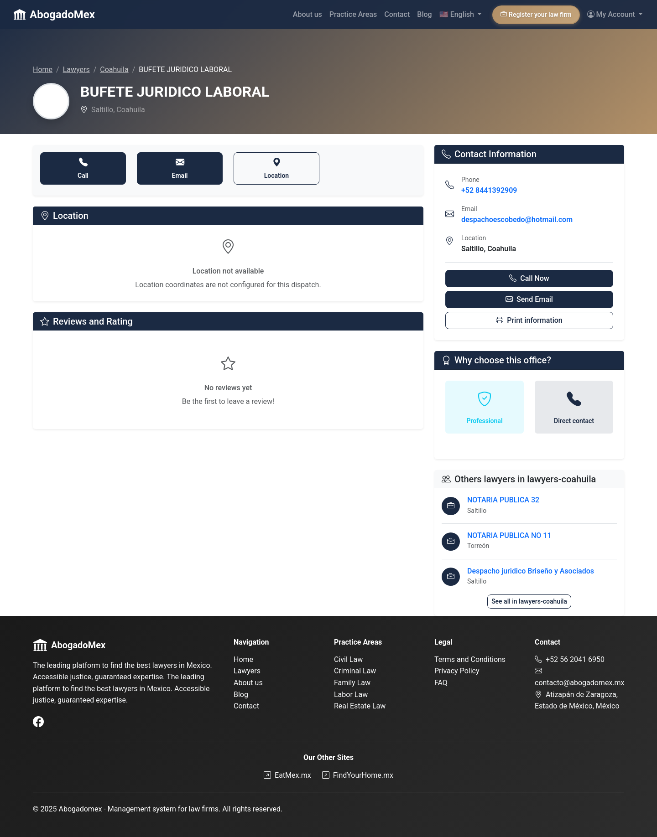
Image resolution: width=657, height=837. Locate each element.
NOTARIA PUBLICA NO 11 (509, 535)
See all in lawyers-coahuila (529, 601)
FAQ (441, 682)
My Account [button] (612, 14)
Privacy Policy (457, 670)
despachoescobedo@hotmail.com (517, 219)
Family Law (352, 682)
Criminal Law (355, 670)
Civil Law (348, 659)
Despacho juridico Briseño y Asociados (530, 571)
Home (42, 69)
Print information (529, 320)
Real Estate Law (360, 706)
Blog (424, 14)
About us (307, 14)
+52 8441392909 (489, 190)
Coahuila (114, 69)
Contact (397, 14)
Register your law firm (536, 15)
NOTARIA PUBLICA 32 (503, 500)
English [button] (457, 14)
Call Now (529, 278)
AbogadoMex (54, 14)
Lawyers (76, 69)
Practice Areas (353, 14)
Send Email (529, 299)
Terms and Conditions (470, 659)
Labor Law (351, 694)
